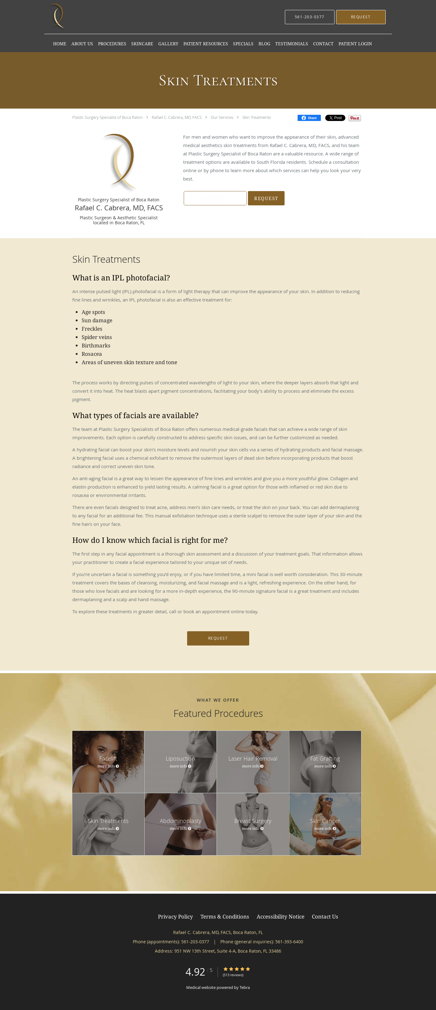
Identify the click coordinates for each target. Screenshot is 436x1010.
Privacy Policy (175, 916)
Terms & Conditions (224, 916)
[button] (361, 17)
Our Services (222, 117)
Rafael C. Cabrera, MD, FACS (177, 117)
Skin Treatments (256, 117)
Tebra (245, 987)
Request (265, 198)
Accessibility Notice (280, 916)
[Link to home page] (57, 17)
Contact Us (325, 916)
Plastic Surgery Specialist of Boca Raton (107, 117)
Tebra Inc (141, 917)
